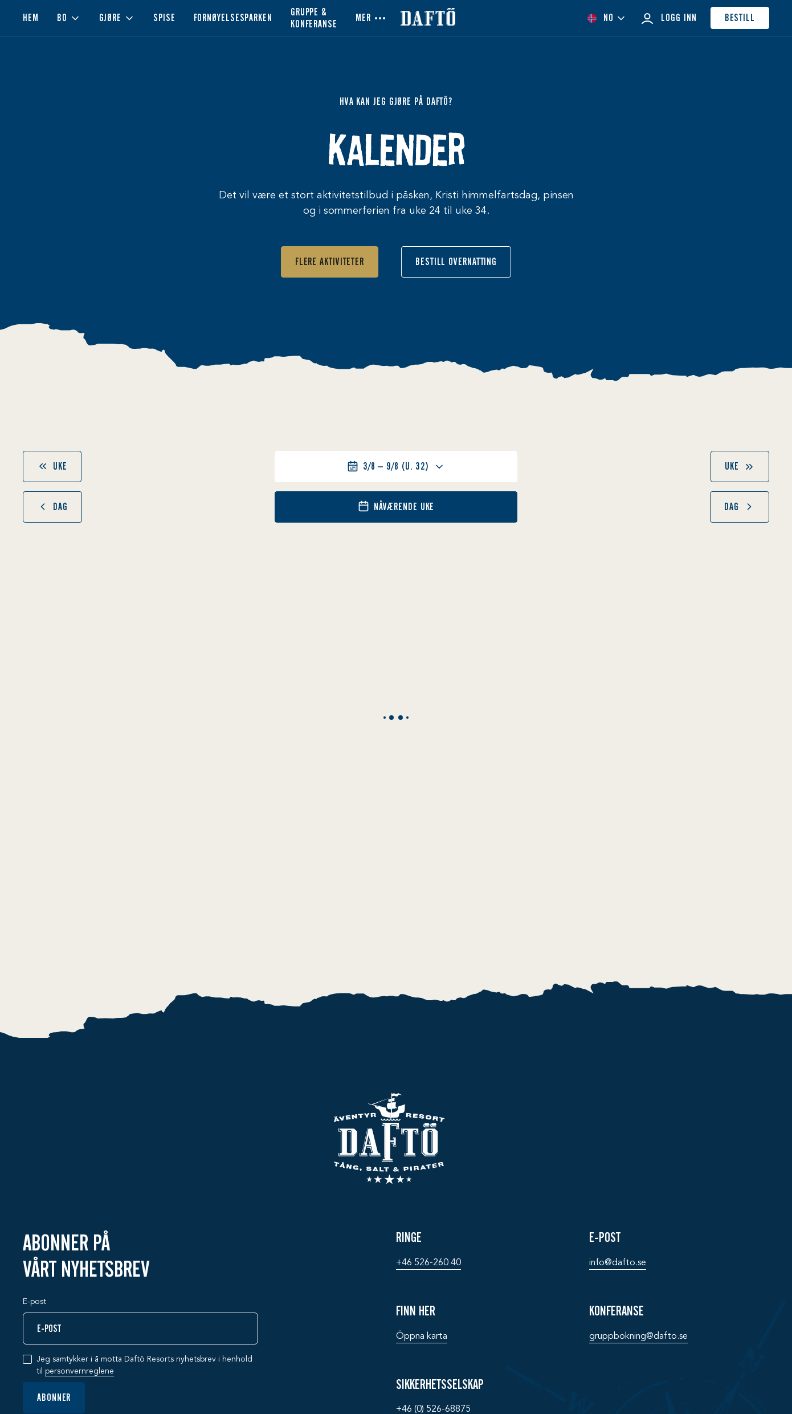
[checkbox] (27, 1359)
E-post (34, 1302)
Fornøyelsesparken (233, 17)
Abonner (54, 1397)
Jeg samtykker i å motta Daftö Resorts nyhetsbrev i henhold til (144, 1365)
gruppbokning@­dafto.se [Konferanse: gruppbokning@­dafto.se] (638, 1336)
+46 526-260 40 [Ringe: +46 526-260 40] (428, 1263)
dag (52, 506)
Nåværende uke (396, 506)
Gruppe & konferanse (314, 18)
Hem (31, 17)
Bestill (740, 17)
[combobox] (606, 17)
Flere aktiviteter (329, 261)
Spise (164, 17)
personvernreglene (79, 1371)
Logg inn (668, 18)
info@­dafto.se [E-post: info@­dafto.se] (617, 1263)
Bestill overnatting (456, 261)
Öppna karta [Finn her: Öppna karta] (421, 1336)
